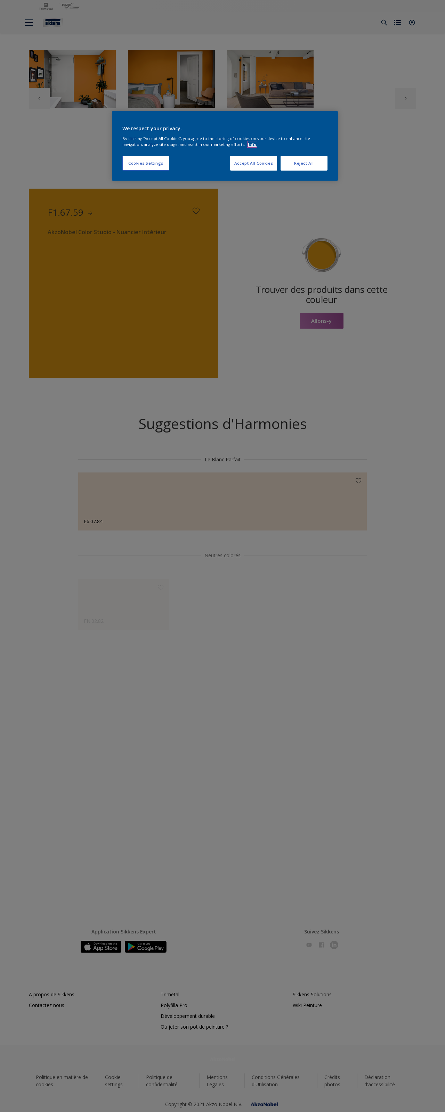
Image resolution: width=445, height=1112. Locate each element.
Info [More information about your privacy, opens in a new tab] (252, 144)
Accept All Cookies (253, 163)
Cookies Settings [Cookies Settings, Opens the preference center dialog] (145, 163)
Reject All (304, 163)
